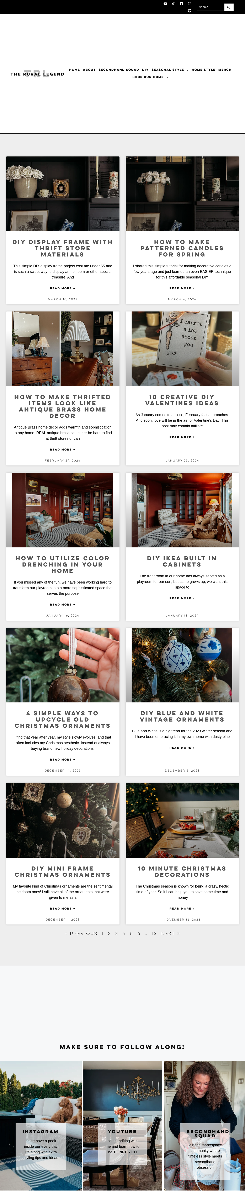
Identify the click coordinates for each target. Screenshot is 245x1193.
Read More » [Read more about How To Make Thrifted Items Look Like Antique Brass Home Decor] (62, 450)
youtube (122, 1132)
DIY (145, 70)
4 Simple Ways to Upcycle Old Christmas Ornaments (63, 720)
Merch (225, 70)
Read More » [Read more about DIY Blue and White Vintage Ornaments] (182, 748)
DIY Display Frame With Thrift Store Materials (62, 248)
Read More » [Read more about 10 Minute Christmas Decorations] (182, 909)
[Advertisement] (122, 1005)
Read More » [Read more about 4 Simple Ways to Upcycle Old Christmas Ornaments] (62, 760)
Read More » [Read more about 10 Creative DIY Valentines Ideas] (182, 437)
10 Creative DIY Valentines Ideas (182, 400)
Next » (170, 933)
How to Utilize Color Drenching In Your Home (63, 565)
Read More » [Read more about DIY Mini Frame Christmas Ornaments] (62, 909)
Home (74, 70)
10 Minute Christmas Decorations (182, 872)
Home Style (203, 70)
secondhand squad (208, 1134)
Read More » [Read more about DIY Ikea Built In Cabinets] (182, 599)
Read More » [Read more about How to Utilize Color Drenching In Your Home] (62, 605)
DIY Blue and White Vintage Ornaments (182, 716)
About (89, 70)
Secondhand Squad (119, 70)
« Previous (81, 933)
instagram (41, 1132)
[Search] (229, 7)
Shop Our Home (151, 77)
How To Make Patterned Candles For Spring (182, 248)
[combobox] (210, 7)
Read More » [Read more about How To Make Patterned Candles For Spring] (182, 289)
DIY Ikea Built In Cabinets (182, 561)
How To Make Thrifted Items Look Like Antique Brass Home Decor (62, 407)
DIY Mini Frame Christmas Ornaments (63, 872)
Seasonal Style (170, 70)
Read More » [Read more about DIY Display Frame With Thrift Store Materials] (62, 289)
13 (154, 933)
